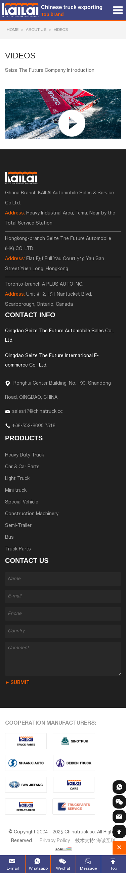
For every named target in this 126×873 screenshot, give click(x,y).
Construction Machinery (31, 514)
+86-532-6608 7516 (33, 426)
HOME (12, 30)
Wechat (63, 869)
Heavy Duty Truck (24, 455)
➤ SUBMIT (17, 683)
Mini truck (16, 490)
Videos (61, 30)
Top (113, 869)
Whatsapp (38, 869)
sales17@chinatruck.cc (37, 411)
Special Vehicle (21, 502)
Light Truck (17, 479)
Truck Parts (18, 549)
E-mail (13, 869)
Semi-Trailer (18, 526)
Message (88, 869)
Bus (9, 537)
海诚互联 (105, 841)
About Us (36, 30)
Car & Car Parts (22, 467)
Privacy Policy (55, 841)
